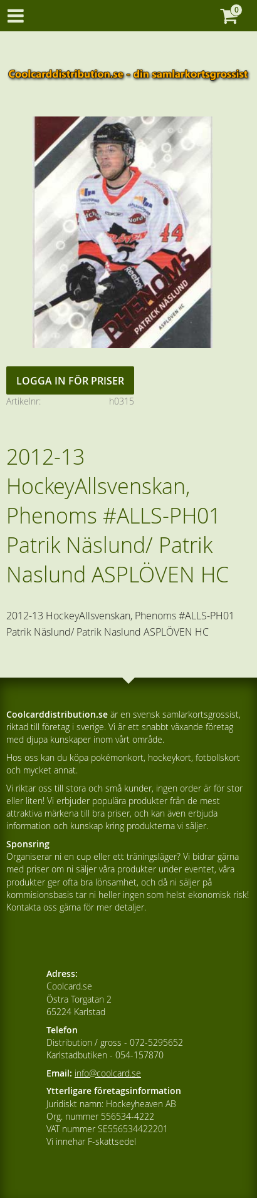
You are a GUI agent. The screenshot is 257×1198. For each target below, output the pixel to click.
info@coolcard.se (108, 1073)
